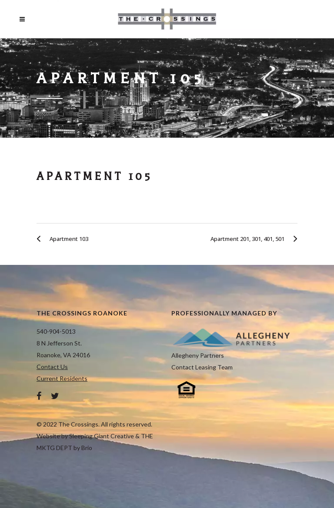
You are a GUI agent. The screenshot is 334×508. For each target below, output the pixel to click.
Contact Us (52, 366)
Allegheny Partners (197, 355)
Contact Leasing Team (202, 367)
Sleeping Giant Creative (101, 436)
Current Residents (62, 378)
